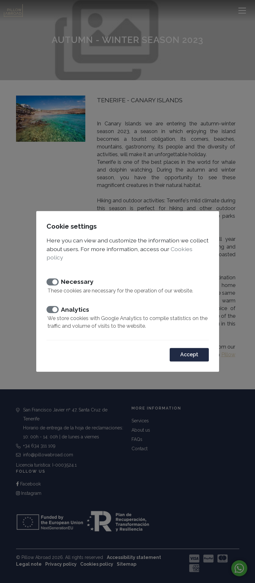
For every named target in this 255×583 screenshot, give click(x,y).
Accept (189, 355)
